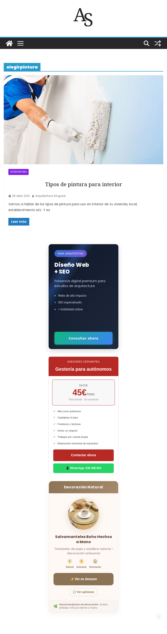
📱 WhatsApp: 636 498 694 (83, 468)
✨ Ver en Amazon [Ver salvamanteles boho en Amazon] (83, 579)
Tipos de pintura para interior (83, 184)
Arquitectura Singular (50, 196)
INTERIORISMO (18, 172)
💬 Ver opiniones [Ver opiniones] (83, 592)
